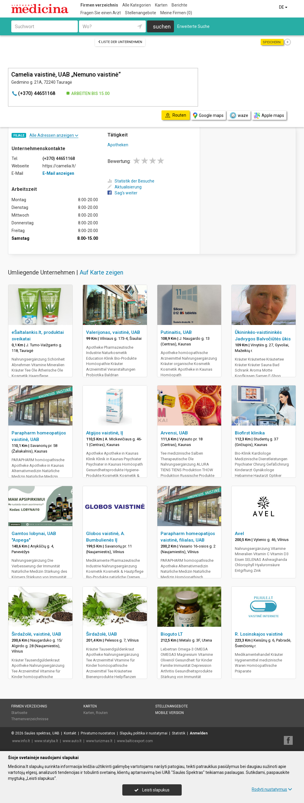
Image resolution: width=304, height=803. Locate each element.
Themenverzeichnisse (29, 719)
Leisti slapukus (152, 790)
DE (283, 7)
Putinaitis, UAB (176, 332)
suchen (162, 26)
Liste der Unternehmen (120, 42)
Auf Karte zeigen (101, 272)
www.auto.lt (72, 741)
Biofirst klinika (250, 433)
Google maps (208, 115)
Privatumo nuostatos (98, 733)
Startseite (19, 713)
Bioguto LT (172, 634)
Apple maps (269, 115)
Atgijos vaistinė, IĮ (104, 433)
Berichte (179, 5)
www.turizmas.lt (99, 741)
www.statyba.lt (46, 741)
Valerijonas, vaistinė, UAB (113, 332)
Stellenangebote (140, 12)
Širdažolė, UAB (101, 634)
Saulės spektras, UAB (41, 733)
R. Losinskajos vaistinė (259, 634)
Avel (239, 533)
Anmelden (199, 733)
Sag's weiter (122, 193)
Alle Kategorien (136, 5)
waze (238, 115)
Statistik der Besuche (130, 181)
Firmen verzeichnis (99, 5)
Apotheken (117, 144)
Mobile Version (169, 713)
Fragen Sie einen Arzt (100, 12)
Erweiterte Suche (193, 26)
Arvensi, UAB (174, 433)
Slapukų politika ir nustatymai (143, 733)
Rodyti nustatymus (272, 789)
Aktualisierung (124, 187)
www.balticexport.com (135, 741)
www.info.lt (21, 741)
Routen (102, 713)
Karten (161, 5)
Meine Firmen (176, 12)
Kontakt (70, 733)
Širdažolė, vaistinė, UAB (36, 634)
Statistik (178, 733)
